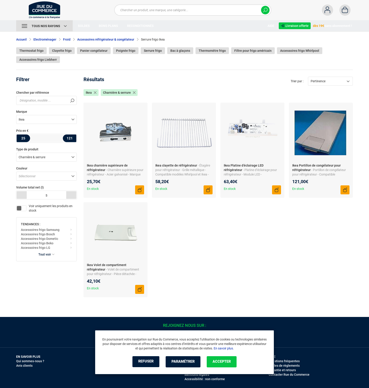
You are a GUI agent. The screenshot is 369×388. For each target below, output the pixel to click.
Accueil (21, 39)
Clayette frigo (62, 50)
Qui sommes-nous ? (30, 361)
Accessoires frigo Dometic (39, 239)
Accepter (222, 362)
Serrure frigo (153, 50)
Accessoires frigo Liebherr (38, 59)
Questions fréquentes (284, 361)
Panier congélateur (94, 50)
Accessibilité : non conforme (204, 379)
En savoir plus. (224, 348)
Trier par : (297, 81)
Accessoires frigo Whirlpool (299, 50)
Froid (66, 39)
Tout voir (46, 254)
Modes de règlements (284, 365)
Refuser (145, 362)
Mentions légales (196, 374)
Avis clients (24, 365)
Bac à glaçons (180, 50)
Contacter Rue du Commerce (289, 374)
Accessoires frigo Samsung (40, 230)
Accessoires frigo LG (35, 247)
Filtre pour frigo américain (253, 50)
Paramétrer (183, 362)
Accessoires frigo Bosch (38, 234)
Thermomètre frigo (212, 50)
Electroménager (44, 39)
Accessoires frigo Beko (37, 243)
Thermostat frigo (31, 50)
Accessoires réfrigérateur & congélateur (105, 39)
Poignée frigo (125, 50)
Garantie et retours (282, 370)
